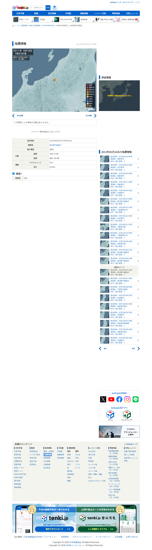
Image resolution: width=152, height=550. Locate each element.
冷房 (77, 461)
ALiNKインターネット (45, 537)
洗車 (69, 477)
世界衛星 (60, 458)
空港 (90, 458)
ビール (77, 468)
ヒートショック (115, 485)
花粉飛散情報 (115, 452)
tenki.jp (20, 8)
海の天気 (91, 455)
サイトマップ (128, 2)
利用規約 (65, 537)
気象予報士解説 (130, 451)
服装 (69, 458)
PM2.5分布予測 (20, 474)
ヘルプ (137, 2)
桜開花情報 (115, 457)
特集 (126, 461)
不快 (77, 458)
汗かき (77, 455)
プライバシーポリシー (82, 537)
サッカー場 (92, 464)
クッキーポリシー (103, 537)
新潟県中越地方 (55, 145)
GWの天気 (115, 463)
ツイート (35, 132)
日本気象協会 (30, 537)
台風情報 (46, 464)
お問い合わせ (132, 537)
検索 (48, 8)
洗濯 (69, 455)
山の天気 (91, 451)
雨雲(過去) (34, 451)
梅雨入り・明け (115, 469)
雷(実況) (33, 464)
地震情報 (48, 455)
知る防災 (46, 468)
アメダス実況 (35, 455)
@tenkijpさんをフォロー (50, 132)
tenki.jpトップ (115, 2)
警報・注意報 (48, 451)
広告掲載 (118, 537)
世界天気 (17, 455)
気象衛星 (60, 455)
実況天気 (33, 458)
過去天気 (33, 461)
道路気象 (17, 484)
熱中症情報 (115, 474)
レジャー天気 (100, 13)
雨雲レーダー (19, 468)
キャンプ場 (92, 471)
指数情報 (84, 13)
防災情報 (52, 13)
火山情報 (46, 461)
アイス (77, 464)
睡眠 (69, 481)
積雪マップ (18, 471)
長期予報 (17, 464)
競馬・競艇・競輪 (95, 474)
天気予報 (20, 13)
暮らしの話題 (129, 455)
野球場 (91, 461)
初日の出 (115, 496)
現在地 (54, 9)
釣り (90, 477)
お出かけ (70, 461)
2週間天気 (18, 461)
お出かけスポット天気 (96, 481)
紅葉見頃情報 (115, 480)
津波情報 (46, 458)
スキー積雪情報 (115, 491)
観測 (36, 13)
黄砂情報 (17, 487)
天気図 (68, 13)
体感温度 (70, 474)
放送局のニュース (131, 458)
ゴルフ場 (91, 468)
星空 (69, 464)
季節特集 (116, 13)
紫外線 (69, 471)
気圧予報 (17, 458)
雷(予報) (17, 481)
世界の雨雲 (18, 477)
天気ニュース (132, 13)
